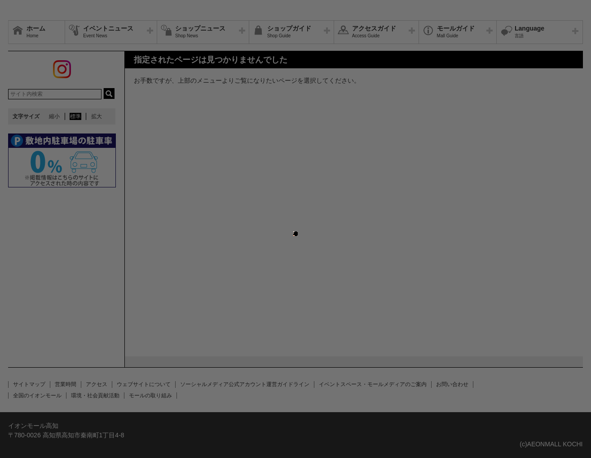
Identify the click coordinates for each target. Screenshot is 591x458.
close (297, 225)
